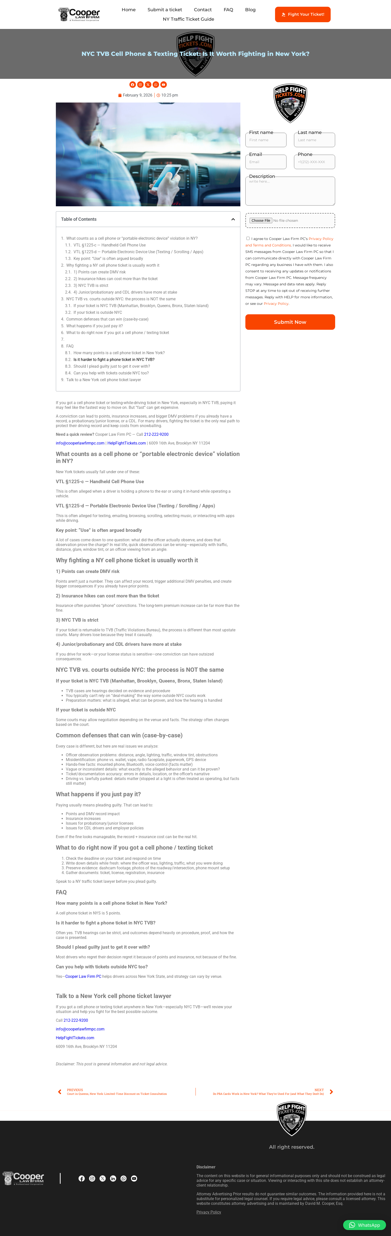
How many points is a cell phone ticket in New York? (119, 352)
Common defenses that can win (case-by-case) (107, 319)
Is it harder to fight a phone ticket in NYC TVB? (114, 359)
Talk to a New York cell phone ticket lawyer (103, 379)
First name (261, 132)
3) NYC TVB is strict (91, 285)
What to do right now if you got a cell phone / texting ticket (117, 332)
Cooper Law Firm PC (83, 976)
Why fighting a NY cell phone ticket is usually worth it (112, 265)
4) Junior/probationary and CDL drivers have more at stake (125, 292)
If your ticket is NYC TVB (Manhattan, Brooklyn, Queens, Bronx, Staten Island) (141, 305)
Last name (310, 132)
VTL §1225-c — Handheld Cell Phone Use (110, 245)
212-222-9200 (156, 434)
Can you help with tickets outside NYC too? (111, 373)
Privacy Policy (276, 303)
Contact (203, 9)
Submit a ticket (165, 9)
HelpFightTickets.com (126, 443)
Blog (250, 9)
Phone (305, 154)
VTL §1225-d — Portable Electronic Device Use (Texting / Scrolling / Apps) (138, 251)
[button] (233, 219)
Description (262, 176)
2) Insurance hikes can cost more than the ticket (116, 278)
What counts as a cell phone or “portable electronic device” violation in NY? (132, 238)
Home (129, 9)
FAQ (228, 9)
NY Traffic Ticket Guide (188, 19)
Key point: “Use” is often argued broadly (108, 258)
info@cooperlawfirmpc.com (80, 443)
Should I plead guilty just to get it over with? (112, 366)
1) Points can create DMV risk (100, 272)
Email (255, 154)
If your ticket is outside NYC (98, 312)
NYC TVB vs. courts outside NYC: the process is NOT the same (121, 299)
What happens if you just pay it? (94, 326)
